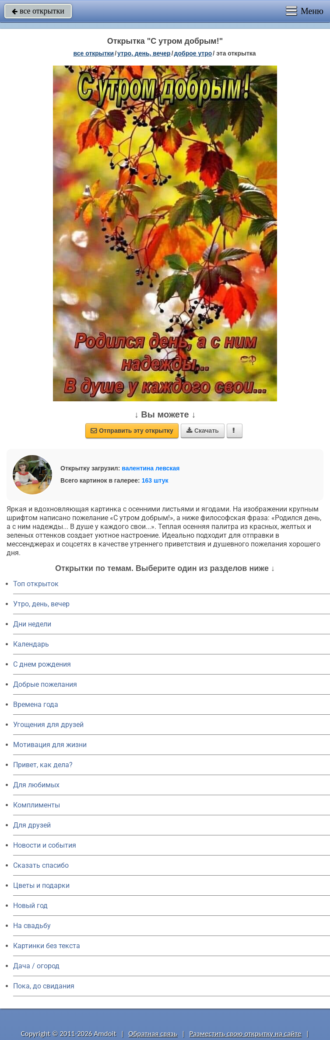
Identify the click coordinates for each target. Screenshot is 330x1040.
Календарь (31, 644)
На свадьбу (32, 926)
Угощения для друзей (48, 724)
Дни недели (32, 624)
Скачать (202, 430)
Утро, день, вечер (41, 604)
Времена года (35, 704)
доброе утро (193, 53)
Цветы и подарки (41, 885)
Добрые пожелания (45, 684)
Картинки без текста (46, 946)
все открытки (38, 11)
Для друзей (32, 825)
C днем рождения (42, 664)
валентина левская (150, 468)
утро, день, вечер (144, 53)
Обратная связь (152, 1033)
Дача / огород (36, 966)
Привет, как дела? (43, 765)
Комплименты (36, 805)
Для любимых (36, 785)
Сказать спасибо (41, 865)
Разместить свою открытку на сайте (246, 1033)
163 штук (155, 480)
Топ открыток (36, 584)
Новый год (30, 905)
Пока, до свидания (43, 986)
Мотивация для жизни (50, 745)
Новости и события (44, 845)
